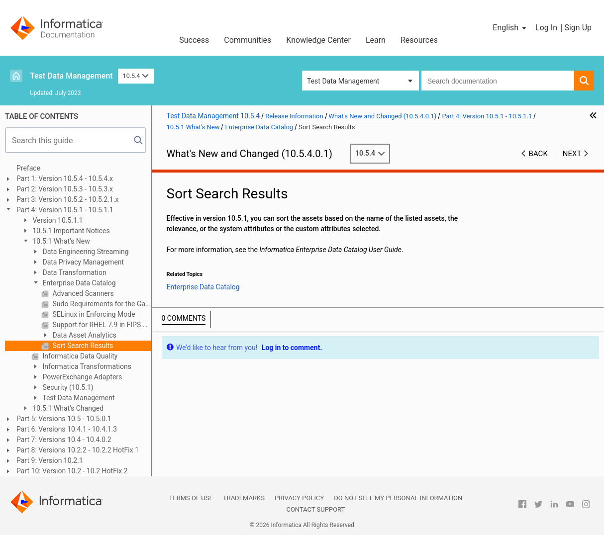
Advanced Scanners (82, 293)
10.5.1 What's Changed (67, 408)
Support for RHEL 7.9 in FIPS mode (101, 325)
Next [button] (572, 153)
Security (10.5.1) (67, 387)
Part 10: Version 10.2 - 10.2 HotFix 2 (72, 471)
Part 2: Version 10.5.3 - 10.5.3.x (64, 189)
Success (194, 40)
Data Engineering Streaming (85, 252)
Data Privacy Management (82, 262)
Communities (247, 40)
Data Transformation (73, 272)
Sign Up (578, 27)
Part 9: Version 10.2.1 (49, 460)
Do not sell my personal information (398, 498)
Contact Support (315, 509)
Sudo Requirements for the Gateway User (101, 304)
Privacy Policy (299, 498)
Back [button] (538, 153)
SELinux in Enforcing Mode (93, 314)
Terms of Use (191, 498)
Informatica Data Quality (79, 356)
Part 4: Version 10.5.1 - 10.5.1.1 (64, 210)
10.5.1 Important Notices (70, 231)
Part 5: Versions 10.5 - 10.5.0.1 (63, 419)
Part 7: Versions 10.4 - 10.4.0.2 (63, 440)
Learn (376, 40)
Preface (28, 168)
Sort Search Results (82, 346)
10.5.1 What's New (60, 241)
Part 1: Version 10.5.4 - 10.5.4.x (64, 178)
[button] (510, 27)
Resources (419, 40)
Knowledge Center (318, 40)
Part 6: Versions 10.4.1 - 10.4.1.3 (66, 429)
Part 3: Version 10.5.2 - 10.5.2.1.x (67, 199)
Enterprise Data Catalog (78, 283)
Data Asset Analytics (83, 335)
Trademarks (244, 498)
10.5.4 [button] (136, 76)
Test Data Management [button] (343, 81)
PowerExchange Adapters (81, 377)
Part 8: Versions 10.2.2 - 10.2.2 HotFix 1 (77, 450)
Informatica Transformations (86, 366)
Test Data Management (71, 76)
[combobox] (497, 80)
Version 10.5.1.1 (57, 220)
